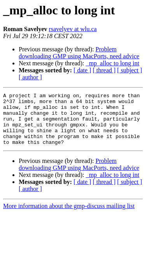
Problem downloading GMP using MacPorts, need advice (79, 53)
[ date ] (82, 70)
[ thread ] (104, 70)
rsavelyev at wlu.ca (73, 29)
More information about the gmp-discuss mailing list (69, 216)
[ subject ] (129, 70)
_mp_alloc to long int (112, 63)
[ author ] (30, 77)
